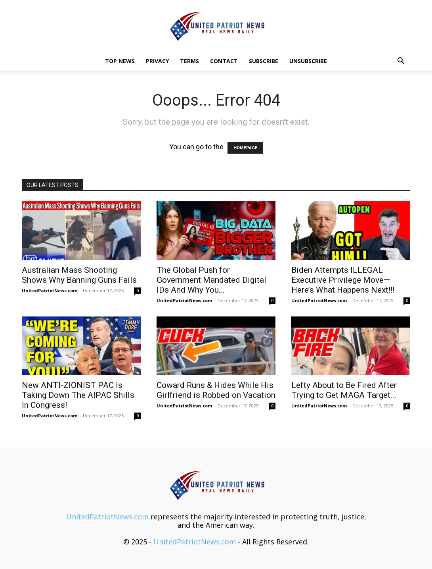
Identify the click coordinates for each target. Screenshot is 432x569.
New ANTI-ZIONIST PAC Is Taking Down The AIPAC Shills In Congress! (78, 395)
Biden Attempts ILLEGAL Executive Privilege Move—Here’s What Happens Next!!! (342, 280)
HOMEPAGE (245, 147)
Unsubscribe (308, 61)
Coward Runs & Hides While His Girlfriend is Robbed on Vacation (216, 390)
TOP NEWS (120, 61)
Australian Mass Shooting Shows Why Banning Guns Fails (79, 275)
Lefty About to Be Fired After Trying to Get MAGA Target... (344, 390)
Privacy (157, 61)
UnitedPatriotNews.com (49, 290)
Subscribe (263, 61)
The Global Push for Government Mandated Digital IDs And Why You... (211, 280)
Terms (189, 61)
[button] (400, 61)
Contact (224, 61)
